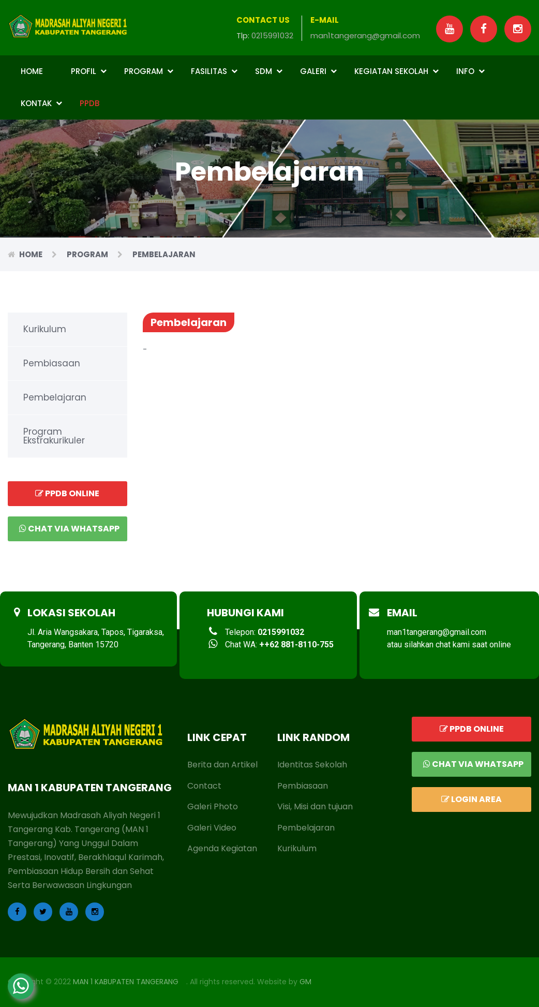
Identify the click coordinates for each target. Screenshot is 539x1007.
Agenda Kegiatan (222, 848)
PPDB (89, 103)
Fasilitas (214, 71)
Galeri (318, 71)
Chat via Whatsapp (69, 529)
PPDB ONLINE (67, 493)
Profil (89, 71)
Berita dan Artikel (222, 765)
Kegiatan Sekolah (396, 71)
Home (32, 71)
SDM (268, 71)
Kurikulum (44, 329)
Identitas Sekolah (312, 765)
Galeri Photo (212, 806)
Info (470, 71)
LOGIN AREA (471, 799)
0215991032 (272, 35)
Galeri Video (211, 828)
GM (305, 981)
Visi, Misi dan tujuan (315, 806)
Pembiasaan (51, 363)
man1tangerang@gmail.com (365, 35)
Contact (204, 786)
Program (148, 71)
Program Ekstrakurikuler (54, 436)
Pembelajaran (54, 397)
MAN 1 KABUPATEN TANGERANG (125, 981)
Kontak (41, 103)
